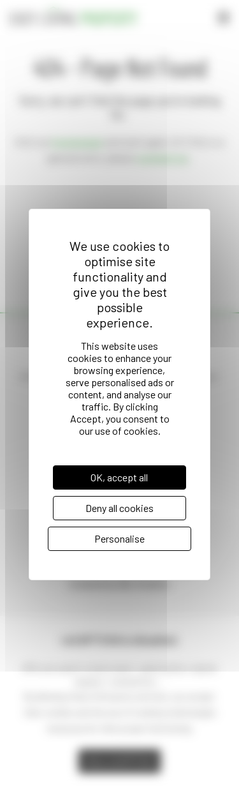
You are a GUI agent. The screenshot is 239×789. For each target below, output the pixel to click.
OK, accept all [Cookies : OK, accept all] (119, 477)
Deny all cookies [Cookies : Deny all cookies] (119, 508)
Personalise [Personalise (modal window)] (119, 538)
